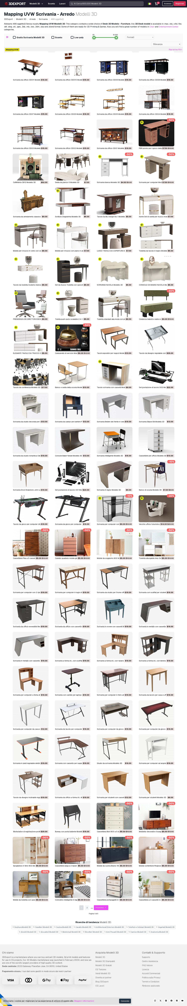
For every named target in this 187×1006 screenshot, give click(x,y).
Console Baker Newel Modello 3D (68, 456)
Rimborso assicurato (151, 985)
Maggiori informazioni (84, 1001)
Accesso (167, 3)
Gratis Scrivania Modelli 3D (28, 37)
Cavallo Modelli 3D (82, 927)
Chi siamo (8, 952)
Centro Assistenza (150, 961)
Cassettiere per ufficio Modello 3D (152, 456)
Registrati (180, 3)
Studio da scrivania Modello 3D (109, 763)
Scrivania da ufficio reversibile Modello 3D (30, 626)
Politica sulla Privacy (151, 977)
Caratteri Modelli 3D (42, 927)
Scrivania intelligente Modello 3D (110, 456)
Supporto (146, 957)
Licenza (145, 969)
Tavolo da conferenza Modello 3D (26, 387)
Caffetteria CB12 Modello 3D (24, 182)
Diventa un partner (103, 977)
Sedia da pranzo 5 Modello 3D (67, 182)
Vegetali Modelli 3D (165, 927)
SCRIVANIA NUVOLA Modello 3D (110, 285)
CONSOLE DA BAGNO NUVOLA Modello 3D (156, 285)
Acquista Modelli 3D (107, 952)
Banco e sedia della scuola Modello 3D (70, 387)
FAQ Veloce (147, 965)
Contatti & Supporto (153, 952)
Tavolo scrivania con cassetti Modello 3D (114, 387)
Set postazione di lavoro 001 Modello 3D (71, 490)
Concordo (125, 1001)
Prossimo (101, 907)
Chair (151, 26)
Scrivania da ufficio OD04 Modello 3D (154, 114)
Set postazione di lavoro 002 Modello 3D (156, 387)
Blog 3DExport (102, 981)
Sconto (56, 37)
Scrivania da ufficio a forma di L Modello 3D (72, 797)
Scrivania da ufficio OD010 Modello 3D (70, 80)
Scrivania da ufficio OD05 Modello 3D (112, 114)
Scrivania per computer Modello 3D (153, 182)
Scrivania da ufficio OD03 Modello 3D (28, 148)
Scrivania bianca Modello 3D (108, 182)
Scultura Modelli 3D (21, 927)
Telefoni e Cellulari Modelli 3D (140, 927)
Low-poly (77, 37)
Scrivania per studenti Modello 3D (152, 797)
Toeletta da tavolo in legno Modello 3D (154, 251)
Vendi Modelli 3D (102, 973)
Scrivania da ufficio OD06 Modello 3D (70, 114)
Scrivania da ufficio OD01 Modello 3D (112, 148)
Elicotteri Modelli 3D (92, 932)
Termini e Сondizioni (150, 981)
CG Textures (100, 969)
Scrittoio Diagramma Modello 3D (68, 216)
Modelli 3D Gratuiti (103, 965)
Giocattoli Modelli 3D (48, 932)
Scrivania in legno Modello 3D (109, 490)
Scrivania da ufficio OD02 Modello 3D (70, 148)
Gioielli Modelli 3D (27, 932)
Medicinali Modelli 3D (71, 932)
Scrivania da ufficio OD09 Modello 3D (112, 80)
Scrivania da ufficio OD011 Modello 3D (28, 80)
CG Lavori (99, 985)
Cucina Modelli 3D (62, 927)
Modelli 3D (100, 957)
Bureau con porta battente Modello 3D (70, 831)
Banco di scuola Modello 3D (150, 490)
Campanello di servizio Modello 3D (69, 353)
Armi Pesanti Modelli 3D (115, 932)
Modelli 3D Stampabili (105, 961)
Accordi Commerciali (151, 973)
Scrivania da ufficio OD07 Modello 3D (28, 114)
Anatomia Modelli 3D (158, 932)
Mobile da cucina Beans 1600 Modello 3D (114, 866)
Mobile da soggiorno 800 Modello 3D (112, 558)
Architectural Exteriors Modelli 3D (109, 927)
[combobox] (139, 37)
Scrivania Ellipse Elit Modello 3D (151, 422)
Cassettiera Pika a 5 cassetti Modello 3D (29, 558)
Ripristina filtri (175, 49)
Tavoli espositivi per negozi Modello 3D (113, 353)
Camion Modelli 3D (137, 932)
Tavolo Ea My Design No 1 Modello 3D (112, 216)
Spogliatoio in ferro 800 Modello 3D (27, 866)
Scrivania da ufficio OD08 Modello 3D (154, 80)
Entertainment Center (168, 26)
